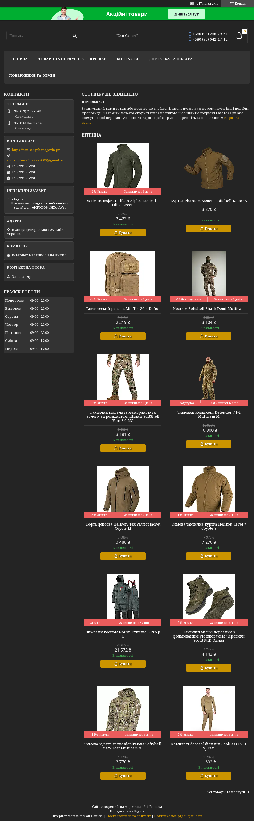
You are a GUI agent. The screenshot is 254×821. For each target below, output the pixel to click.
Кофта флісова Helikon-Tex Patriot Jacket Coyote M (123, 526)
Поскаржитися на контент (129, 816)
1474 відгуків (207, 3)
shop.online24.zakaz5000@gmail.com (36, 160)
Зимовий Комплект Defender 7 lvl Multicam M (209, 414)
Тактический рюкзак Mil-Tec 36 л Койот (123, 309)
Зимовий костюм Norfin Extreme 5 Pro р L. (123, 634)
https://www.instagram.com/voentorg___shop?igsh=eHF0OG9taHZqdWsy (39, 205)
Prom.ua (155, 806)
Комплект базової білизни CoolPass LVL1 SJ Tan (208, 746)
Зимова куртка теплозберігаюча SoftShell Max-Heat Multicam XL (122, 746)
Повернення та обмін (32, 75)
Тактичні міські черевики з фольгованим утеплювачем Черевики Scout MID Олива (209, 636)
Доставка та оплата (171, 58)
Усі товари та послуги (226, 792)
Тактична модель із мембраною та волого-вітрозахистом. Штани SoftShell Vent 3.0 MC (123, 416)
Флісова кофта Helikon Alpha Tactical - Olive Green (123, 203)
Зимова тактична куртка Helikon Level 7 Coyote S (208, 526)
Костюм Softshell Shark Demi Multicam (209, 309)
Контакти (127, 58)
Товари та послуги (58, 58)
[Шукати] (74, 35)
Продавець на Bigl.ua (127, 811)
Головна (18, 58)
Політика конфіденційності (178, 816)
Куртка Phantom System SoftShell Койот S (209, 201)
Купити (125, 232)
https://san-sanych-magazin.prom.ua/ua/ (38, 150)
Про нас (98, 58)
